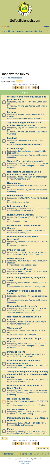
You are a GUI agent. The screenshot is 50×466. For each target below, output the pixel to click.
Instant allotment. (16, 352)
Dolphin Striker (15, 195)
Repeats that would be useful (22, 306)
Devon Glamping (16, 258)
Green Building (21, 221)
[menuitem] (7, 26)
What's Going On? (22, 179)
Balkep (20, 177)
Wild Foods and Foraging (25, 334)
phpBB (18, 459)
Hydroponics (14, 183)
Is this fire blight (15, 148)
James (20, 252)
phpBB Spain (27, 461)
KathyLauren (23, 140)
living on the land (16, 250)
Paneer (11, 429)
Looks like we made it (24, 211)
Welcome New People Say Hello (28, 119)
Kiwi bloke (22, 296)
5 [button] (28, 87)
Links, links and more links (26, 265)
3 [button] (23, 87)
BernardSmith (23, 283)
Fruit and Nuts (21, 367)
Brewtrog (21, 432)
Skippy (20, 354)
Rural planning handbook (20, 214)
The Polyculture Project (19, 269)
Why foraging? (15, 328)
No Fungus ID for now (18, 398)
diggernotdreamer (25, 151)
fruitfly (20, 309)
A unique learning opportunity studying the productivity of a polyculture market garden (27, 374)
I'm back (11, 112)
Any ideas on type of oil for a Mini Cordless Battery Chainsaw (24, 124)
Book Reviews (21, 246)
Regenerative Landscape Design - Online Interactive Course (24, 173)
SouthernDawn (24, 114)
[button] (14, 87)
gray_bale (22, 102)
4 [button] (25, 87)
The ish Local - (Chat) (24, 356)
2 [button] (20, 87)
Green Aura (22, 185)
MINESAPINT (23, 198)
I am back (12, 138)
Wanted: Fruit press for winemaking (25, 161)
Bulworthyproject (24, 261)
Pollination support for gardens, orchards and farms (23, 361)
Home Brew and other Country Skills (30, 287)
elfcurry (21, 164)
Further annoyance (17, 409)
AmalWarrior (23, 242)
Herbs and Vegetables (24, 425)
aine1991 (21, 330)
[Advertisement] (25, 52)
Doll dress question (17, 206)
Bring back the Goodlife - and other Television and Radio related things (25, 312)
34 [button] (34, 87)
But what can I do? (22, 202)
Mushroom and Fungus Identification (30, 405)
